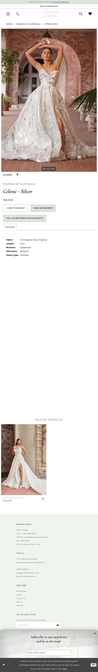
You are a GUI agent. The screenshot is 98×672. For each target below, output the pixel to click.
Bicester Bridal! (60, 2)
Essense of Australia (28, 24)
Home (9, 24)
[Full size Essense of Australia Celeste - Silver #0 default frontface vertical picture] (49, 100)
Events (19, 595)
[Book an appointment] (49, 6)
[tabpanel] (49, 100)
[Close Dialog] (4, 665)
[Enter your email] (48, 653)
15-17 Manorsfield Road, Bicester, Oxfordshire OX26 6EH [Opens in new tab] (30, 560)
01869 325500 (22, 569)
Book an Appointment (26, 576)
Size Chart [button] (8, 199)
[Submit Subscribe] (57, 625)
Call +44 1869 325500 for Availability (24, 218)
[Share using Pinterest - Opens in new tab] (17, 174)
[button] (8, 14)
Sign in (19, 602)
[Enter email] (38, 625)
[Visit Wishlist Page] (90, 14)
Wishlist (20, 605)
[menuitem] (8, 14)
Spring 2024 (51, 24)
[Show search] (80, 14)
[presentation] (23, 459)
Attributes (10, 227)
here (65, 669)
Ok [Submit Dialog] (93, 665)
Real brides (21, 591)
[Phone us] (18, 14)
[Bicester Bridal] (49, 14)
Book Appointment (43, 208)
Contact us (21, 598)
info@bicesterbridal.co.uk (27, 573)
